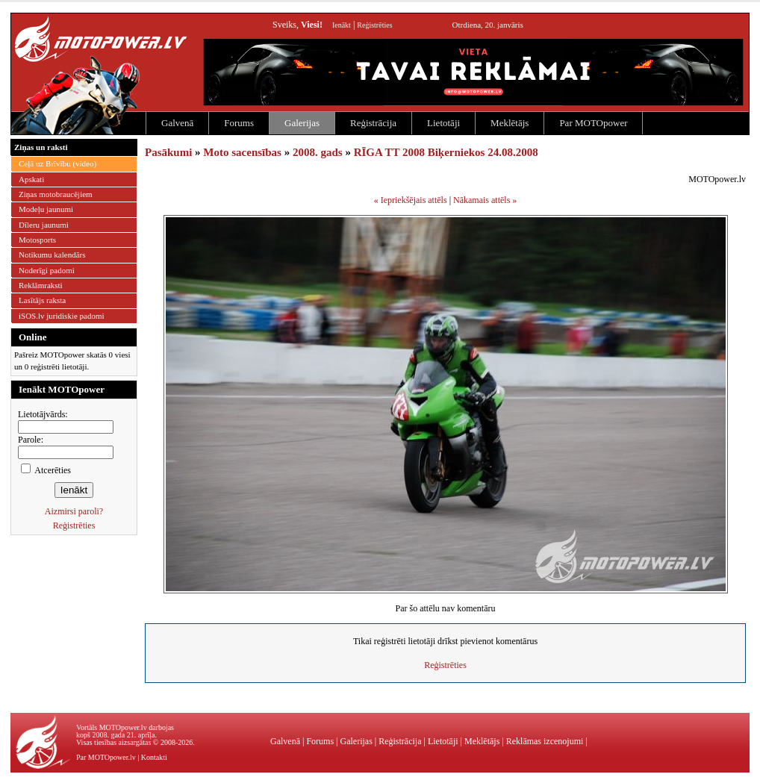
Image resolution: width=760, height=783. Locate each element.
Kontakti (154, 757)
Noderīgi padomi (47, 270)
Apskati (31, 179)
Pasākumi (168, 152)
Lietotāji (443, 122)
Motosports (37, 239)
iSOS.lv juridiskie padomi (62, 315)
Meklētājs (509, 122)
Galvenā (177, 122)
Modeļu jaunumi (46, 209)
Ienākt (341, 25)
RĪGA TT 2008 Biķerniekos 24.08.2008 (446, 152)
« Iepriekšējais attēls (410, 200)
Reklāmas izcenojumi (545, 741)
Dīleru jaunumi (44, 224)
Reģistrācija (373, 122)
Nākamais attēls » (485, 200)
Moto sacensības (242, 152)
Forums (239, 122)
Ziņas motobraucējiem (56, 194)
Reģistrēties (374, 25)
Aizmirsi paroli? (74, 511)
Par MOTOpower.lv (106, 757)
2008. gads (318, 152)
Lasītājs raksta (42, 300)
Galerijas (302, 122)
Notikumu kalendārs (52, 254)
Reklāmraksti (41, 285)
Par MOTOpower (593, 122)
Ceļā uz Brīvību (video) (57, 163)
